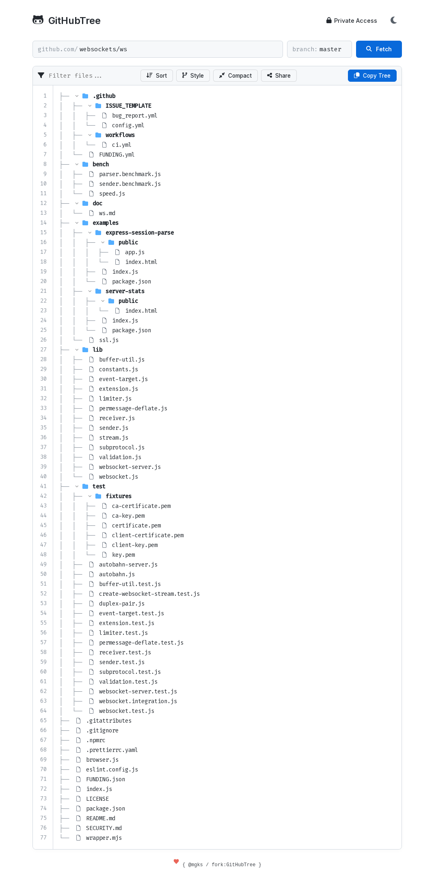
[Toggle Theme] (394, 20)
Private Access (351, 20)
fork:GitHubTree (233, 864)
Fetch (379, 49)
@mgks (195, 864)
